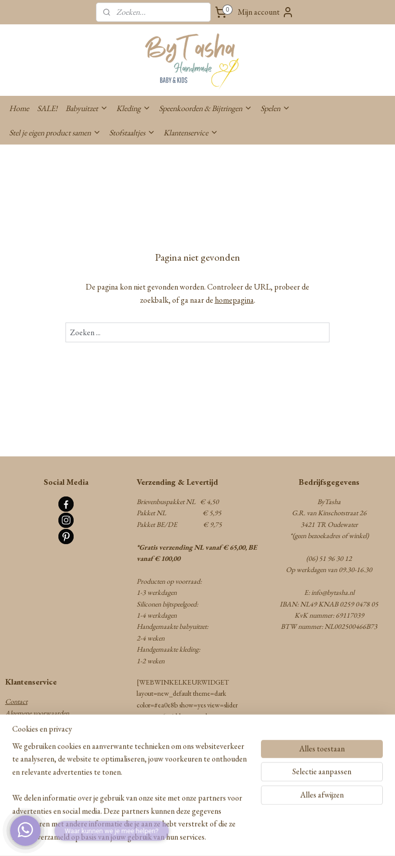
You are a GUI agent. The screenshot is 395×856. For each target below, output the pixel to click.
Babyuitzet (86, 108)
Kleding (133, 108)
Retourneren (22, 735)
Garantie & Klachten (34, 747)
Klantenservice (190, 132)
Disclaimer (20, 792)
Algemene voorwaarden (37, 713)
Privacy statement (29, 769)
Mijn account (266, 12)
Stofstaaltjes (132, 132)
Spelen (275, 108)
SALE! (47, 108)
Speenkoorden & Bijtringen (205, 108)
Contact (16, 701)
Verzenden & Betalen (32, 724)
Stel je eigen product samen (55, 132)
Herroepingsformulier (34, 758)
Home (19, 108)
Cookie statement (28, 781)
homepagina (234, 300)
